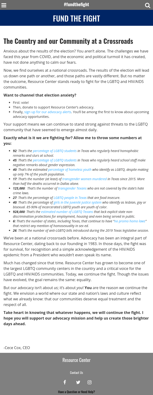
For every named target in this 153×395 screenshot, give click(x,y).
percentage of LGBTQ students (54, 151)
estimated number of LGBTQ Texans (67, 211)
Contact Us (76, 372)
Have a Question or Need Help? (76, 391)
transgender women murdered (84, 179)
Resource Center (76, 359)
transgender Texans (72, 188)
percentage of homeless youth (70, 169)
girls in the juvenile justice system (78, 202)
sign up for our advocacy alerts (47, 112)
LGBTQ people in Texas (70, 197)
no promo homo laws (129, 221)
